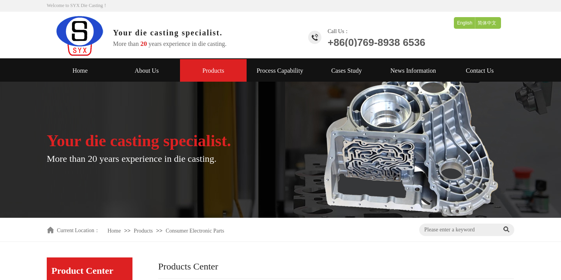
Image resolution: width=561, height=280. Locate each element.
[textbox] (459, 230)
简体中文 (487, 23)
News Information (413, 70)
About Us (147, 70)
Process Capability (280, 70)
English (464, 23)
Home (80, 70)
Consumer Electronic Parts (195, 231)
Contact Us (480, 70)
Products (213, 70)
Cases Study (346, 70)
